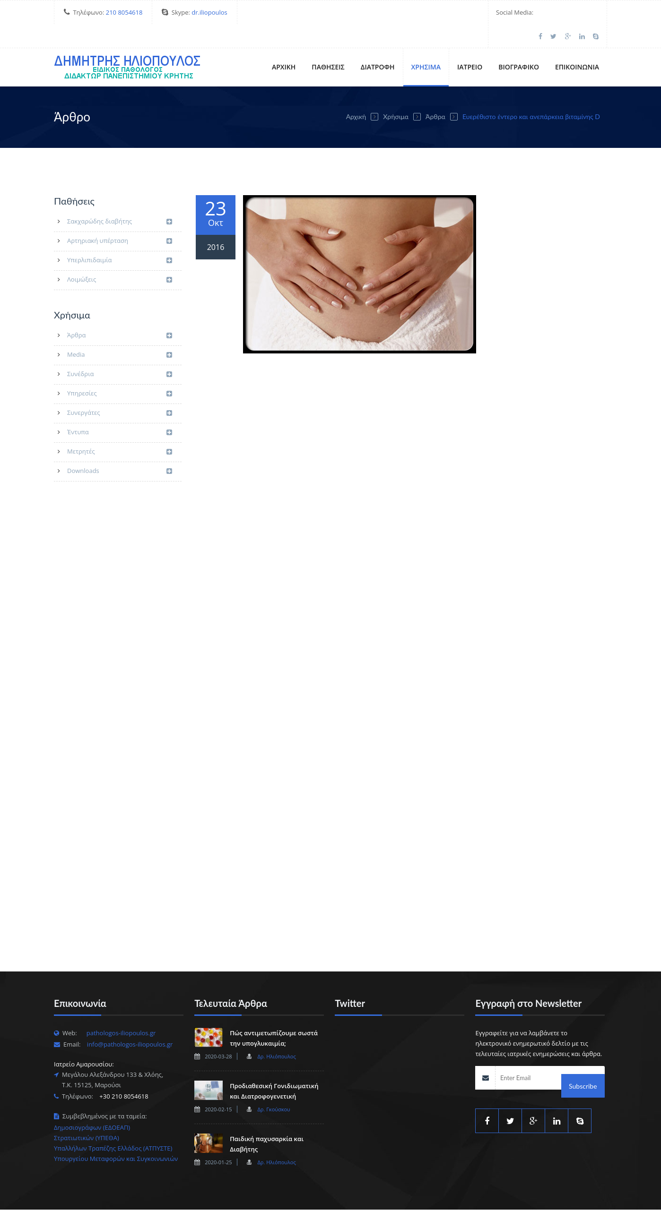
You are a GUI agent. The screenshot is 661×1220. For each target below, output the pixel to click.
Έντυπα (119, 409)
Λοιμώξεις (119, 256)
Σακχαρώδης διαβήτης (119, 198)
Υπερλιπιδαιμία (119, 237)
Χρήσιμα (426, 43)
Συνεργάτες (119, 389)
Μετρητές (119, 428)
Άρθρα (435, 93)
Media (119, 331)
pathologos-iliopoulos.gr (121, 1009)
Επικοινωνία (577, 43)
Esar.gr (255, 1203)
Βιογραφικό (518, 43)
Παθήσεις (328, 43)
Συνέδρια (119, 351)
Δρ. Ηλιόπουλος (276, 1032)
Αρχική (284, 43)
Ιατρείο (469, 43)
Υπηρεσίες (119, 370)
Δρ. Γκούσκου (273, 1085)
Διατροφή (378, 43)
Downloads (119, 448)
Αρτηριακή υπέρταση (119, 217)
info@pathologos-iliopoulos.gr (130, 1020)
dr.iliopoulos (209, 12)
